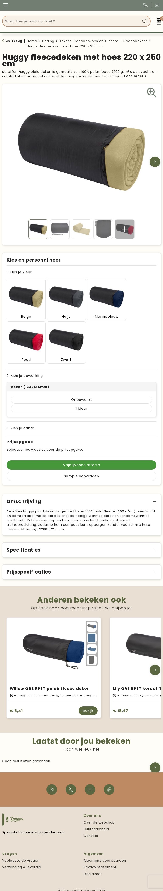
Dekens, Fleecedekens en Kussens (89, 41)
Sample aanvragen (81, 470)
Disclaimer (93, 868)
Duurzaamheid (96, 823)
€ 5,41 (16, 705)
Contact (91, 830)
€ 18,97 (120, 705)
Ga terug (13, 40)
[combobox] (71, 21)
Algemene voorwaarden (105, 855)
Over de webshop (99, 817)
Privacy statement (100, 861)
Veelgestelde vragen (20, 855)
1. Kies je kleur (19, 272)
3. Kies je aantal (21, 422)
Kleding (48, 41)
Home (32, 41)
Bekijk (88, 705)
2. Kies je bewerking (25, 370)
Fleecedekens (135, 41)
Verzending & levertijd (21, 861)
